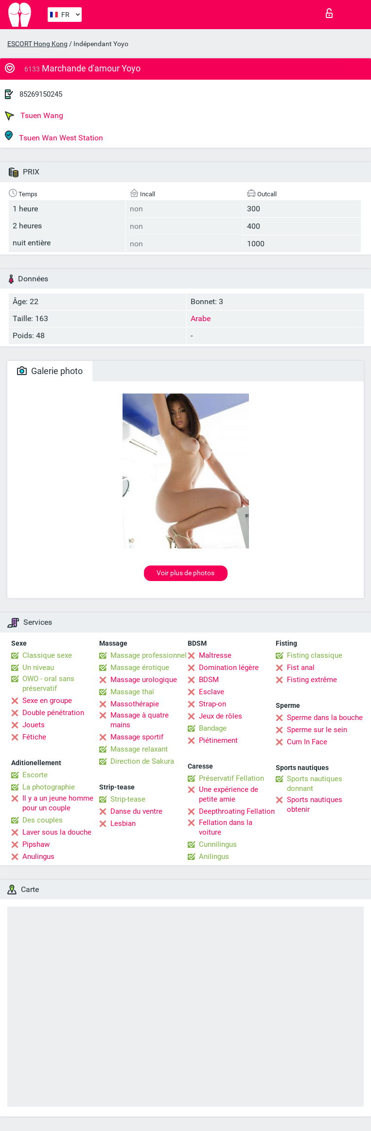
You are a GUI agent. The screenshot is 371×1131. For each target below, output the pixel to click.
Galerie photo (50, 371)
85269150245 (40, 94)
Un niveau (38, 667)
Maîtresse (215, 655)
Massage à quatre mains (139, 720)
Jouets (33, 724)
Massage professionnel (148, 655)
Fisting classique (314, 655)
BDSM (209, 679)
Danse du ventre (136, 811)
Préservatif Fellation (231, 778)
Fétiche (34, 737)
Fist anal (301, 667)
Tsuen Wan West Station (54, 136)
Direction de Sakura (142, 761)
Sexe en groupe (47, 700)
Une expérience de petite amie (228, 794)
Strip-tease (127, 799)
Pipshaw (36, 844)
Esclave (211, 691)
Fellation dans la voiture (225, 827)
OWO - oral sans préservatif (48, 683)
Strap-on (212, 704)
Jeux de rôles (220, 716)
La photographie (48, 787)
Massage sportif (136, 737)
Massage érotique (139, 667)
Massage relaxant (139, 749)
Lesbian (123, 823)
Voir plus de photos (185, 573)
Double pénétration (53, 712)
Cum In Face (307, 741)
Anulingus (38, 856)
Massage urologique (143, 679)
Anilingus (214, 856)
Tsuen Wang (34, 115)
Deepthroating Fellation (237, 811)
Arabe (201, 318)
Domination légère (229, 667)
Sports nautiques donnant (314, 783)
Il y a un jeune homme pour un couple (57, 803)
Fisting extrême (312, 679)
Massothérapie (134, 704)
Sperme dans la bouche (325, 717)
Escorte (35, 775)
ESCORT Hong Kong (37, 44)
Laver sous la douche (56, 832)
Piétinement (218, 740)
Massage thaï (132, 691)
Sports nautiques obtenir (314, 804)
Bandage (213, 728)
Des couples (42, 820)
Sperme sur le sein (317, 729)
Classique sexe (47, 655)
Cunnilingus (218, 844)
